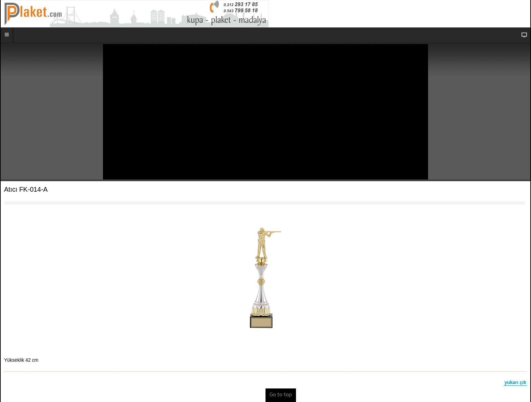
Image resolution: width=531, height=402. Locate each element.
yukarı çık (515, 382)
